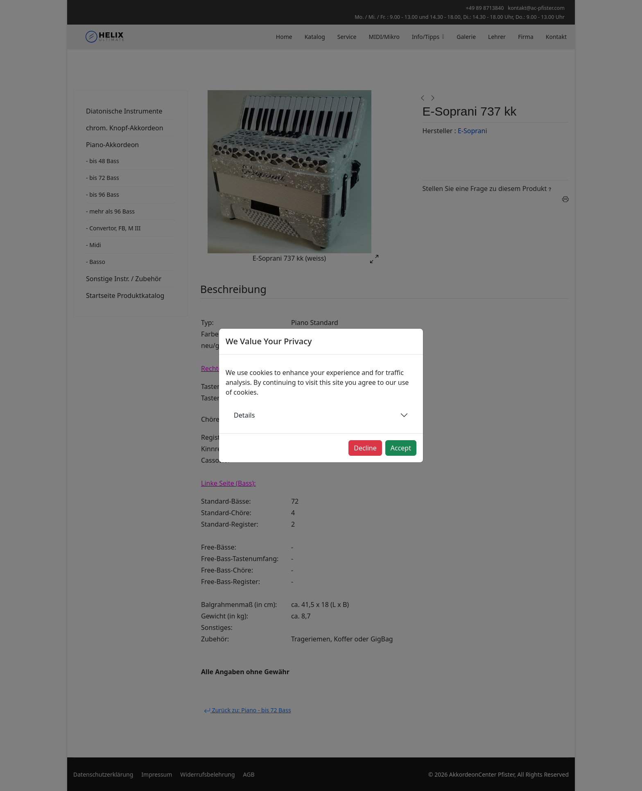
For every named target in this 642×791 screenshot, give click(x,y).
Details (244, 415)
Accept (401, 447)
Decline (365, 447)
